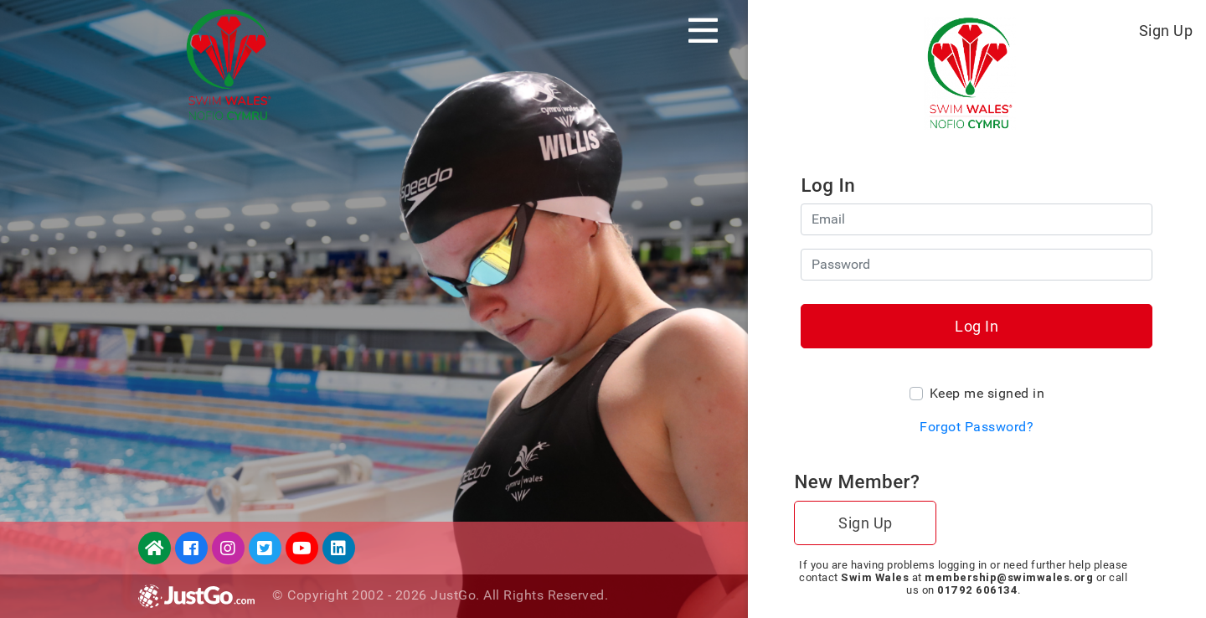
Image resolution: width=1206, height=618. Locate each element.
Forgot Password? (976, 427)
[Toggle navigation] (703, 30)
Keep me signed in (987, 393)
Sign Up (1166, 30)
